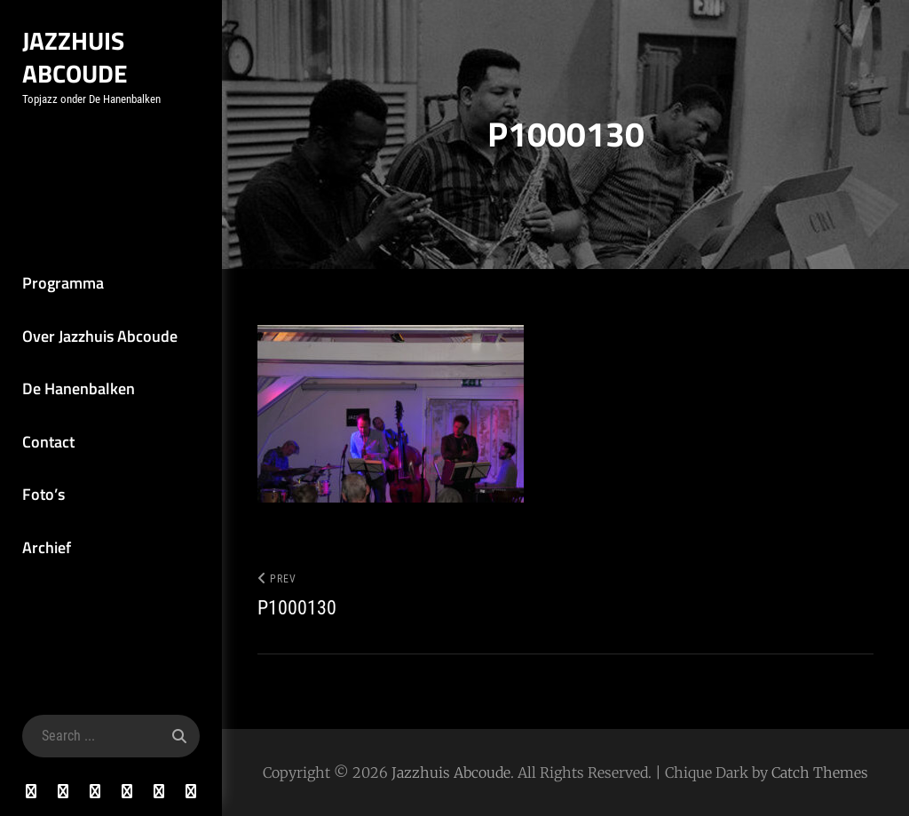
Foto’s (43, 494)
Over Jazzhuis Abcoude (100, 336)
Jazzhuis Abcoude (75, 56)
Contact (48, 442)
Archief (46, 547)
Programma (63, 283)
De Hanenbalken (78, 388)
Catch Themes (819, 772)
